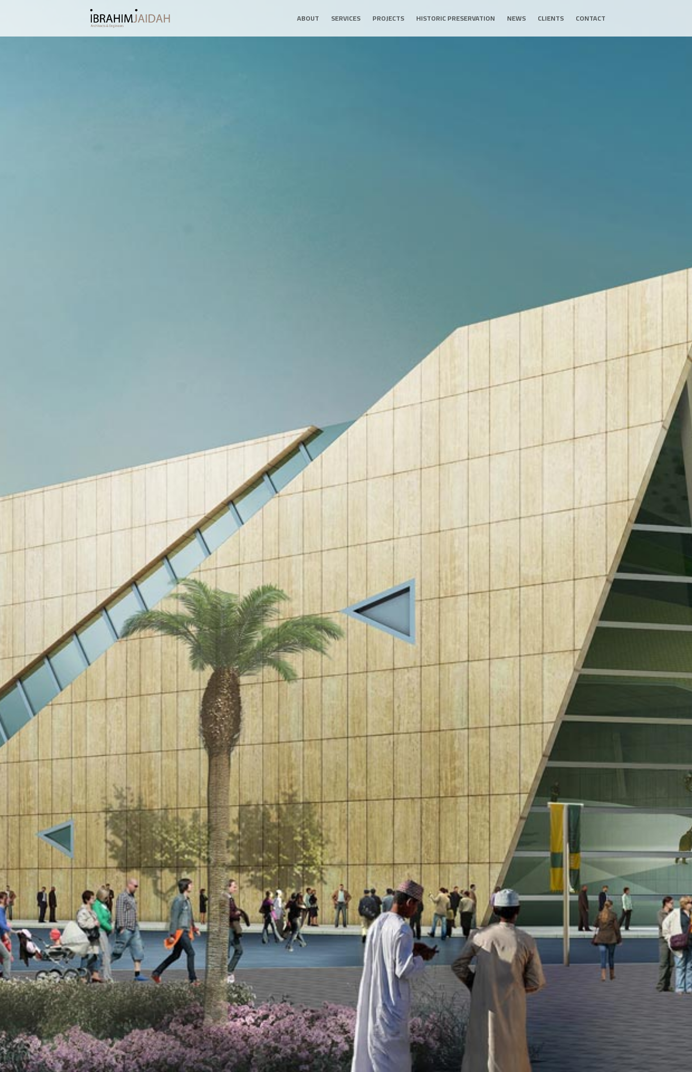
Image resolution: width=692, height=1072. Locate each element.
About (308, 20)
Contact (591, 20)
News (516, 20)
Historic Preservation (455, 20)
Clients (551, 20)
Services (345, 20)
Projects (388, 20)
